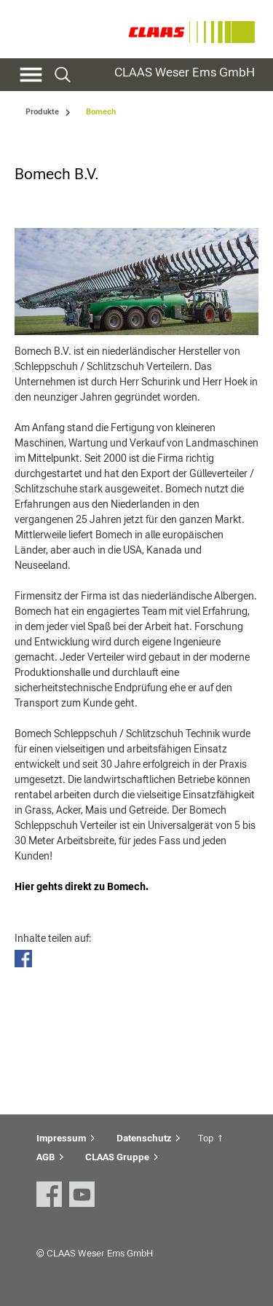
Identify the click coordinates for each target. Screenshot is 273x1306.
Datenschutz (143, 1138)
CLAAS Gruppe (117, 1157)
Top (205, 1138)
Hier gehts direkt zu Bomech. (82, 886)
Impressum (61, 1138)
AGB (45, 1157)
